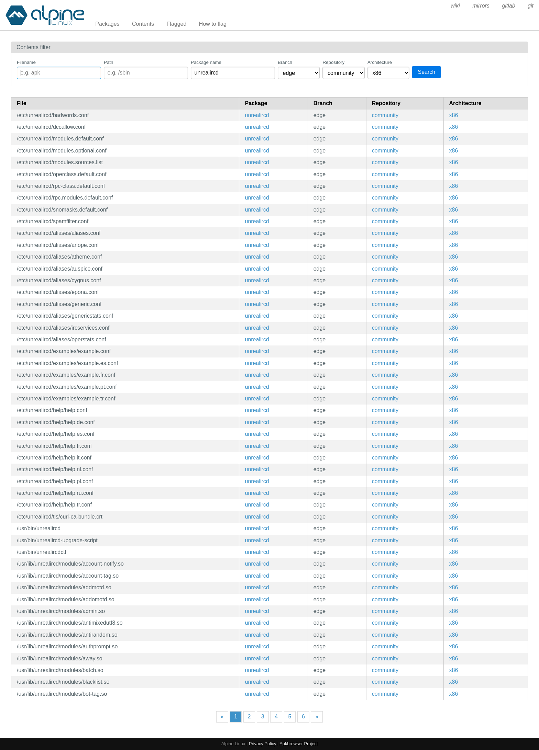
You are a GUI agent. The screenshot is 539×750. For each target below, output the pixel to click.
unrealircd (257, 115)
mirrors (481, 6)
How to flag (213, 24)
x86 (453, 115)
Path (108, 62)
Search (426, 72)
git (531, 6)
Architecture (379, 62)
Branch (285, 62)
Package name (206, 62)
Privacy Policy (262, 743)
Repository (333, 62)
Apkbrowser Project (298, 743)
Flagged (177, 24)
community (385, 115)
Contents (143, 24)
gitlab (508, 6)
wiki (455, 6)
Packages (107, 24)
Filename (26, 62)
